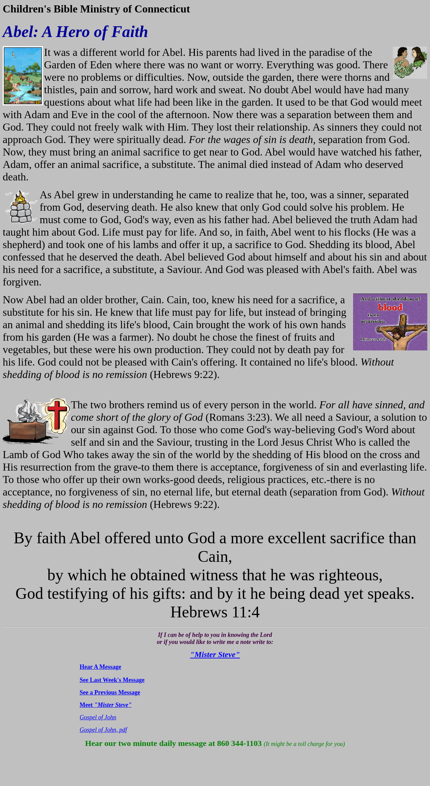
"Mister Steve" (215, 654)
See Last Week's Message (112, 680)
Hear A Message (100, 666)
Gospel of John (98, 717)
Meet (106, 705)
